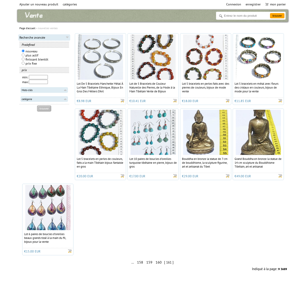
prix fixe (29, 63)
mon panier (275, 4)
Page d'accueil (27, 28)
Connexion (233, 4)
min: (25, 77)
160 (159, 262)
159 (149, 262)
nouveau (29, 51)
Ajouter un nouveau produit (38, 4)
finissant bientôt (35, 59)
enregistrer (253, 4)
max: (25, 82)
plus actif (30, 55)
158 (140, 262)
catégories (70, 4)
